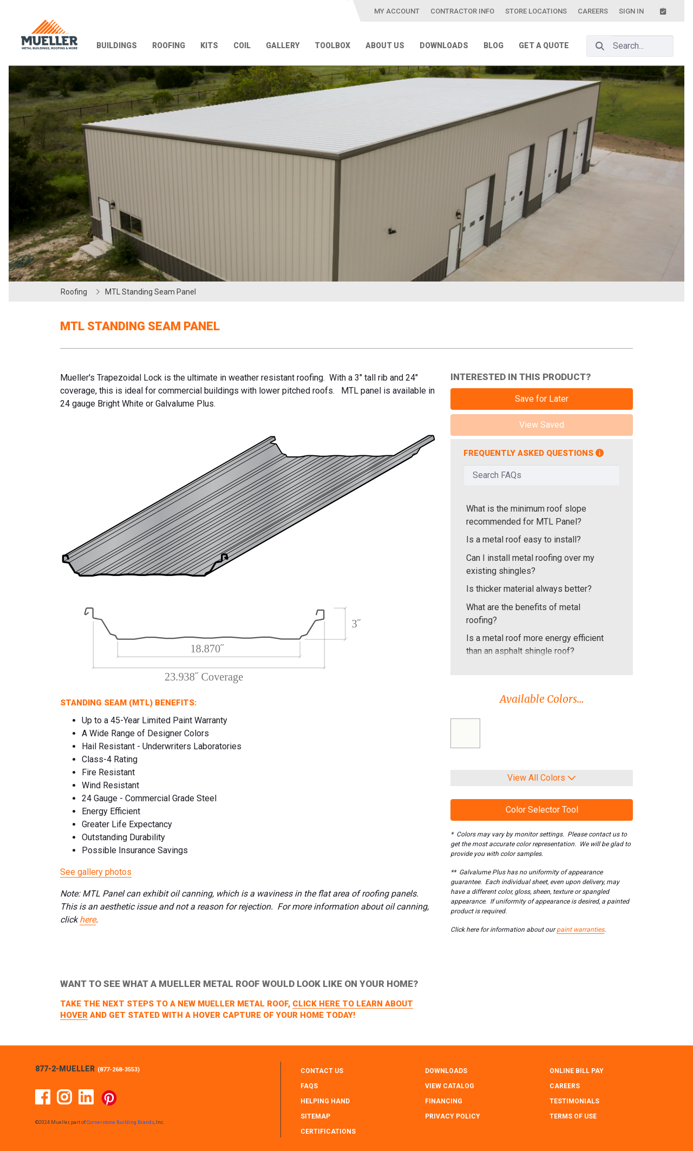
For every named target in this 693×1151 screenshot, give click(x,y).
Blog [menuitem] (493, 45)
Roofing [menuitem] (168, 45)
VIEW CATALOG (449, 1086)
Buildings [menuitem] (116, 45)
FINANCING (443, 1101)
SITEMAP (315, 1116)
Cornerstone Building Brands (120, 1122)
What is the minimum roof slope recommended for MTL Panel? (526, 515)
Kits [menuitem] (209, 45)
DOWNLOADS (446, 1071)
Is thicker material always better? (529, 589)
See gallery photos (96, 872)
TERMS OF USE (573, 1116)
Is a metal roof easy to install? (523, 539)
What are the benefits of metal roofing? (523, 613)
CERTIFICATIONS (328, 1131)
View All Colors (541, 778)
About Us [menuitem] (384, 45)
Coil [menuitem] (242, 45)
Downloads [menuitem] (444, 45)
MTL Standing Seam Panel (150, 291)
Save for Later (541, 399)
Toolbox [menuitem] (332, 45)
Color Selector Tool (542, 810)
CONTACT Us (321, 1071)
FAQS (309, 1086)
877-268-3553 (119, 1069)
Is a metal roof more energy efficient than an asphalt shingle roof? (535, 644)
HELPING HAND (325, 1101)
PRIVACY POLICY (452, 1116)
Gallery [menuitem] (282, 45)
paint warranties (580, 929)
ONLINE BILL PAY (577, 1071)
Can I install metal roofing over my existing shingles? (530, 564)
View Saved (541, 425)
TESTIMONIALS (574, 1101)
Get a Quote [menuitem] (544, 45)
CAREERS (565, 1086)
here (88, 919)
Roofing (74, 291)
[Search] (600, 46)
